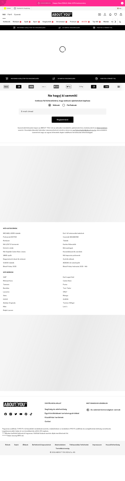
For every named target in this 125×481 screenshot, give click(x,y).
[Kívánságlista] (115, 14)
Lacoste (6, 292)
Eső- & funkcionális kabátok (73, 233)
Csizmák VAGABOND (71, 237)
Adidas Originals (9, 303)
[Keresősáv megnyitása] (119, 22)
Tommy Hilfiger (69, 303)
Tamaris (6, 284)
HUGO (5, 299)
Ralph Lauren (8, 310)
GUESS (65, 299)
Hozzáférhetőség (113, 445)
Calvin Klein (67, 281)
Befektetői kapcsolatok (41, 445)
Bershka (6, 288)
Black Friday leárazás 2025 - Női (75, 266)
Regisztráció (62, 120)
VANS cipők (7, 255)
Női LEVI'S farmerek (11, 244)
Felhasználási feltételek (79, 445)
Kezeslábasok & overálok (72, 252)
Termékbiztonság (62, 448)
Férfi (10, 14)
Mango (65, 295)
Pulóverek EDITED (10, 237)
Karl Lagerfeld (68, 277)
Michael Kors (8, 281)
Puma (65, 284)
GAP (4, 277)
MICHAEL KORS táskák (11, 233)
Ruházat (6, 241)
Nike (4, 306)
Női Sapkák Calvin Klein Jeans (14, 252)
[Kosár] (120, 14)
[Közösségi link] (5, 414)
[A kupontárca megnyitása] (99, 14)
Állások (25, 445)
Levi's (65, 306)
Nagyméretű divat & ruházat (14, 259)
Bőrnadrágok (68, 248)
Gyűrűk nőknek (68, 259)
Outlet (7, 8)
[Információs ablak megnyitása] (122, 3)
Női (4, 14)
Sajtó (16, 445)
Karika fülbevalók (69, 244)
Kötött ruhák (8, 248)
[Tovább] (115, 22)
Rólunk (7, 445)
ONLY (65, 292)
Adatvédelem (102, 128)
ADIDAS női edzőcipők (71, 263)
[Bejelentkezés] (104, 14)
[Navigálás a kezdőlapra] (62, 14)
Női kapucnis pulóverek (71, 255)
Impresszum (97, 445)
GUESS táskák (8, 263)
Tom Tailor (67, 288)
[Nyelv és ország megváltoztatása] (119, 8)
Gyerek (17, 14)
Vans (5, 295)
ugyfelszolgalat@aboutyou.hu (84, 130)
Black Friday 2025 (9, 266)
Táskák (65, 241)
